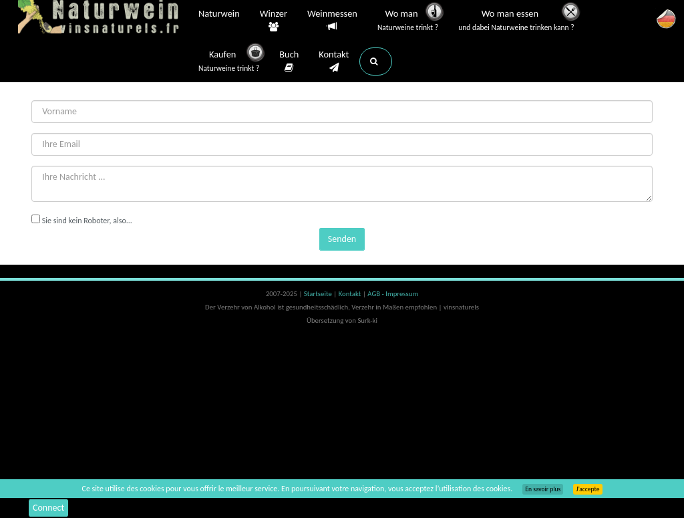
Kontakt (334, 61)
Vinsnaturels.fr (101, 18)
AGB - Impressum (392, 293)
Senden (342, 239)
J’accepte (587, 489)
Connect (48, 507)
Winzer (273, 21)
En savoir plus (542, 489)
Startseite (318, 293)
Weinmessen (332, 20)
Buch (289, 61)
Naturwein (219, 15)
